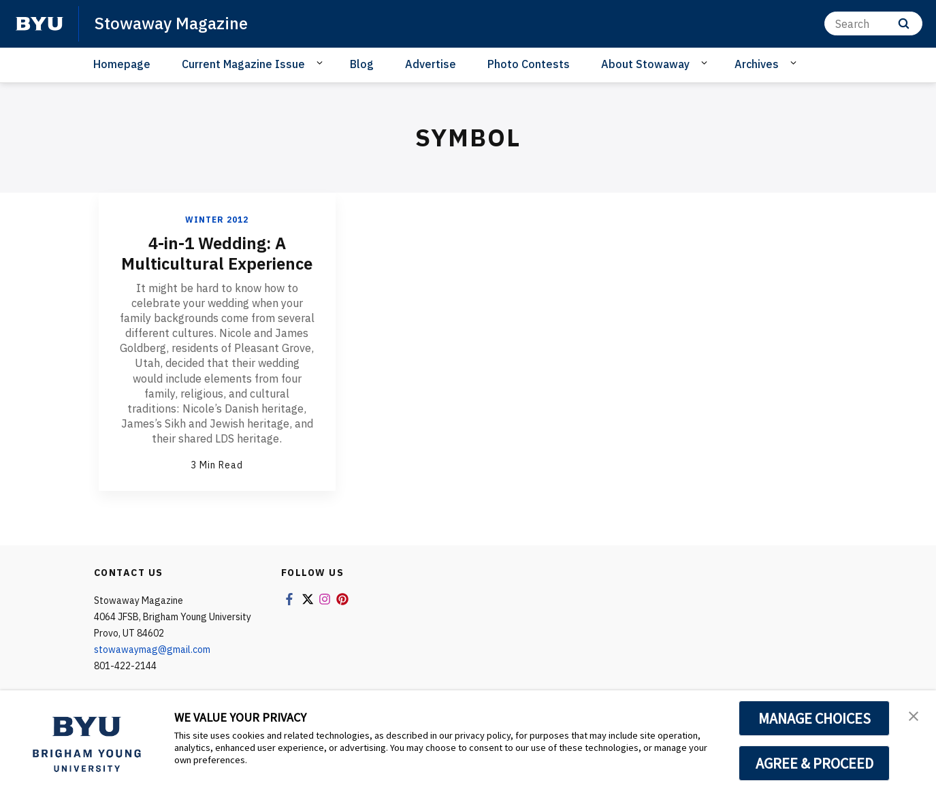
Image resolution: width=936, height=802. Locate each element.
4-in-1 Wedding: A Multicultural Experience (216, 253)
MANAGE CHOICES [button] (814, 718)
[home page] (39, 24)
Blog (362, 64)
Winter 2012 (216, 219)
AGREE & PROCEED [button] (814, 763)
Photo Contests (528, 64)
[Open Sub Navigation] (322, 63)
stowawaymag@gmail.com (152, 649)
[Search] (873, 23)
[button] (913, 715)
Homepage (121, 64)
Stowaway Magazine (171, 23)
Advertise (430, 64)
